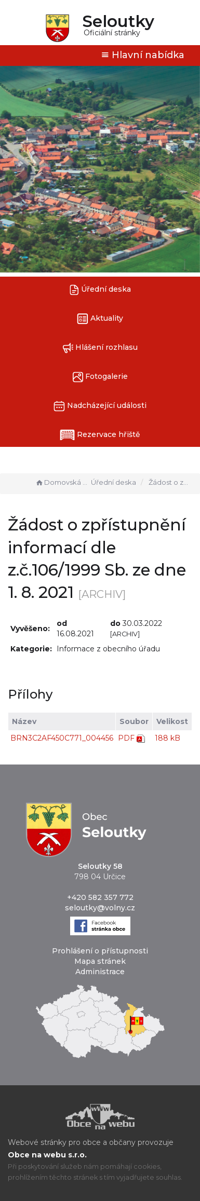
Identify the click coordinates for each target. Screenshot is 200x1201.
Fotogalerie (100, 377)
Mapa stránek (100, 961)
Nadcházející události (100, 406)
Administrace (100, 971)
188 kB (167, 738)
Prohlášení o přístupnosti (100, 951)
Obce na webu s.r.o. (47, 1154)
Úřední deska (100, 289)
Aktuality (100, 318)
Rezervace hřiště (100, 435)
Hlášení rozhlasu (100, 348)
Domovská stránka (62, 482)
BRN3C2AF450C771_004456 (61, 738)
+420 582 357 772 (100, 897)
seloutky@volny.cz (100, 907)
